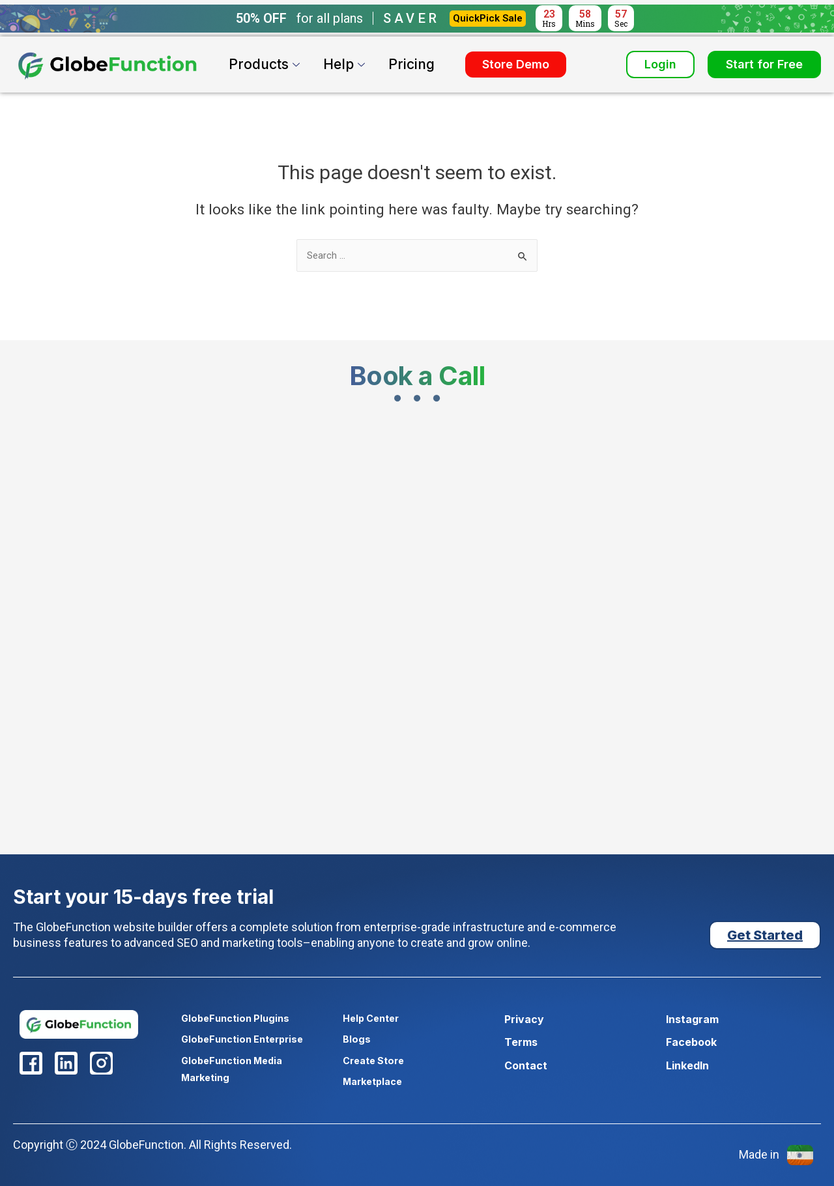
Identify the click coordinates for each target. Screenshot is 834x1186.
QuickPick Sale (488, 18)
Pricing (411, 64)
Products (266, 64)
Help (345, 64)
